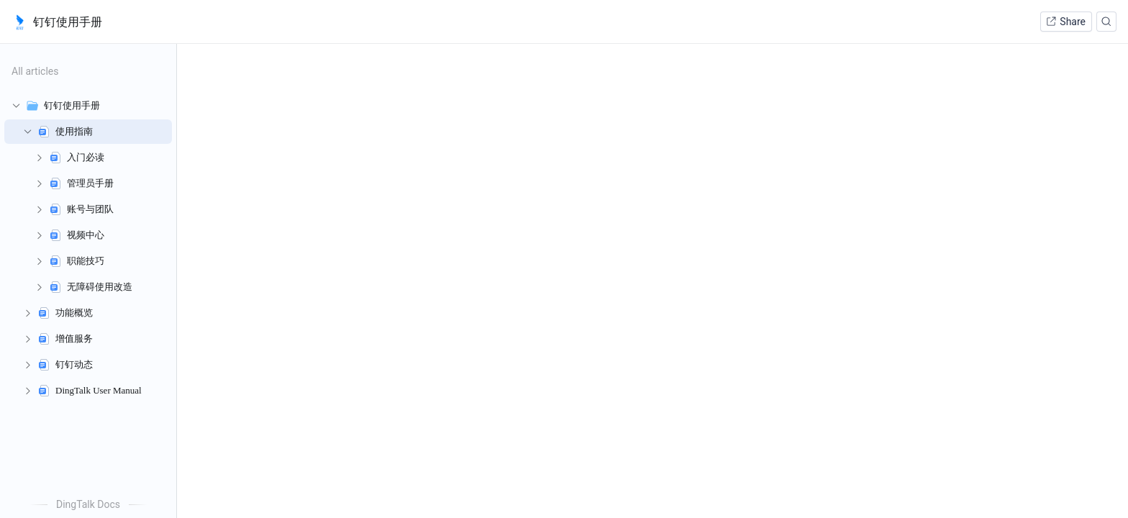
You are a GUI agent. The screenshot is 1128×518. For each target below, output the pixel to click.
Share (1065, 21)
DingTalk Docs (88, 504)
